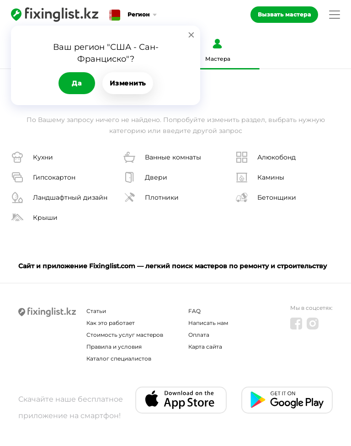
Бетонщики (265, 197)
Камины (259, 177)
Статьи (96, 311)
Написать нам (208, 322)
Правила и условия (114, 346)
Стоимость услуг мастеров (124, 334)
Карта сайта (205, 346)
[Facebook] (296, 323)
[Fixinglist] (54, 14)
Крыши (34, 217)
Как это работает (110, 322)
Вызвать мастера (284, 14)
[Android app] (287, 400)
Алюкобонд (265, 157)
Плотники (151, 197)
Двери (145, 177)
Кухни (32, 157)
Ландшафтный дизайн (59, 197)
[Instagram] (313, 323)
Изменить (128, 83)
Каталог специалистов (118, 358)
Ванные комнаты (162, 157)
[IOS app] (181, 400)
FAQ (194, 311)
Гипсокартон (43, 177)
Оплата (198, 334)
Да (76, 83)
